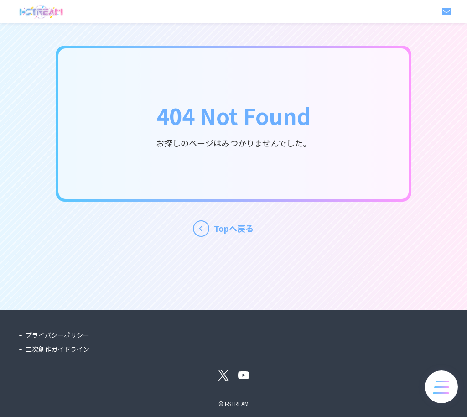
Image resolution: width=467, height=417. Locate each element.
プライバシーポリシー (57, 334)
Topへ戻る (234, 228)
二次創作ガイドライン (57, 349)
